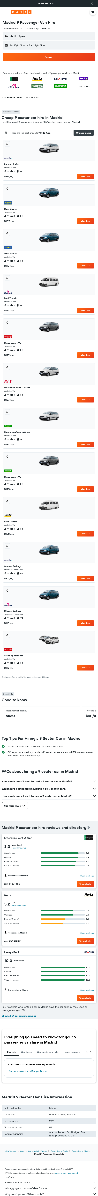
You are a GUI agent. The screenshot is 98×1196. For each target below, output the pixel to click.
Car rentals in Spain (59, 1151)
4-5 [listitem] (19, 171)
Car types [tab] (26, 1052)
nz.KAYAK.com (10, 1151)
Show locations (87, 876)
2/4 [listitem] (19, 573)
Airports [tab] (11, 1052)
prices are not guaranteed (66, 1173)
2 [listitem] (12, 171)
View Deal (85, 176)
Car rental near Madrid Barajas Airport (28, 1071)
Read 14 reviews (19, 848)
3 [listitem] (12, 216)
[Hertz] (89, 895)
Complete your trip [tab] (47, 1052)
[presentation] (88, 827)
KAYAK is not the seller (50, 1182)
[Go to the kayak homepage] (21, 12)
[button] (92, 3)
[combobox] (13, 28)
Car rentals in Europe (37, 1151)
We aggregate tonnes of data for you (50, 1188)
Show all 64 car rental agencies (19, 1015)
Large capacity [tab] (72, 1052)
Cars (22, 1151)
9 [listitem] (6, 171)
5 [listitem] (12, 350)
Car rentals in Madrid (81, 1151)
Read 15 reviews (19, 905)
